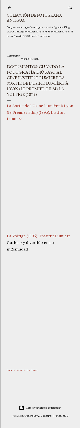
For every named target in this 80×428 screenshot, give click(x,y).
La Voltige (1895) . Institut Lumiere (39, 235)
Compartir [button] (13, 55)
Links (34, 370)
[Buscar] (70, 7)
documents (23, 370)
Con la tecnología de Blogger (40, 407)
